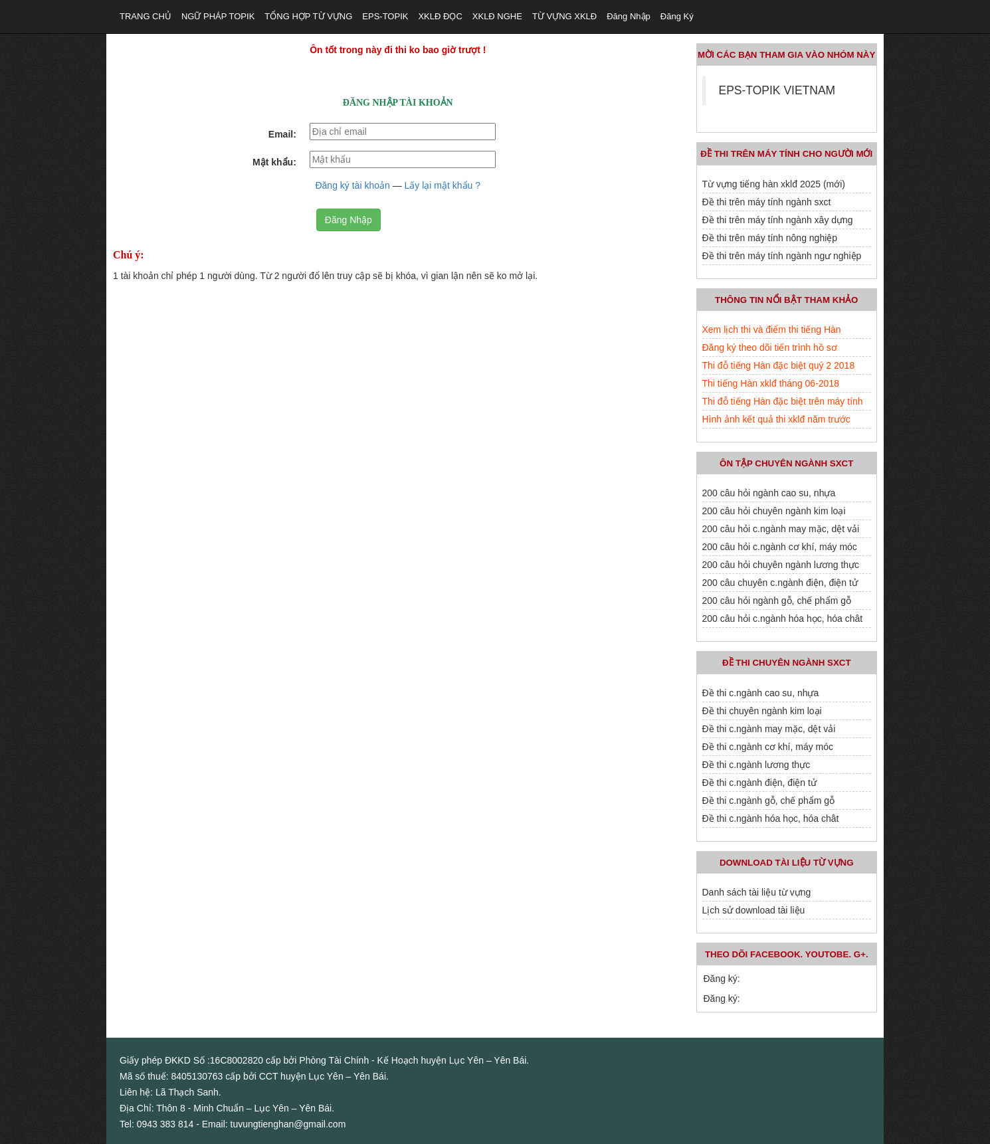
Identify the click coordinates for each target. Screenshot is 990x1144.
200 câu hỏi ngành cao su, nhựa (769, 493)
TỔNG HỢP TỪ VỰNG (308, 16)
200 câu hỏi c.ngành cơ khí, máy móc (779, 546)
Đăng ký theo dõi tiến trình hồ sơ (769, 347)
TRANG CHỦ (145, 16)
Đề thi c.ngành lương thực (756, 764)
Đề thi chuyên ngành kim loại (762, 711)
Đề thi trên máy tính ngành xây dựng (777, 220)
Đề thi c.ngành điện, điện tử (759, 782)
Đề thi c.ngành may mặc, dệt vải (769, 728)
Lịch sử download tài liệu (753, 910)
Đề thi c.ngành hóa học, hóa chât (770, 818)
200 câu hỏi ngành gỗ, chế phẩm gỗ (776, 600)
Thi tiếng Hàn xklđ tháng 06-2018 (770, 383)
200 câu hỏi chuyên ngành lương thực (781, 564)
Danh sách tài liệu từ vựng (756, 892)
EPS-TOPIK (385, 16)
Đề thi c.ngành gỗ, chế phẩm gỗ (768, 800)
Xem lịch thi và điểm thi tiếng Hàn (771, 329)
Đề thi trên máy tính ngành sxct (766, 202)
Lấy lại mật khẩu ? (442, 185)
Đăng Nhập (348, 220)
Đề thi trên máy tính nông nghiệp (770, 238)
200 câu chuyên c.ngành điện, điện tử (780, 582)
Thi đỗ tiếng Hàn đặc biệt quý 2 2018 (778, 365)
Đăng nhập (628, 16)
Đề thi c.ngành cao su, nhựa (760, 693)
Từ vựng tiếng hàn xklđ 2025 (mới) (774, 184)
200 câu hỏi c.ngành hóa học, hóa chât (782, 618)
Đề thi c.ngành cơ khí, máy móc (768, 746)
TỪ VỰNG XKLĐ (564, 16)
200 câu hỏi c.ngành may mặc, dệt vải (781, 529)
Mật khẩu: (274, 162)
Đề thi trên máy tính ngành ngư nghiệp (782, 255)
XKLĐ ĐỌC (440, 16)
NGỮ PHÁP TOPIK (217, 16)
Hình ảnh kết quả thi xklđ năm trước (776, 419)
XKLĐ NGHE (497, 16)
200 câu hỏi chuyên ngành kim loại (774, 511)
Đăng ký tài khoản (352, 185)
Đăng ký (677, 16)
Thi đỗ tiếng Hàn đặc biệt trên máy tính (782, 401)
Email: (282, 134)
